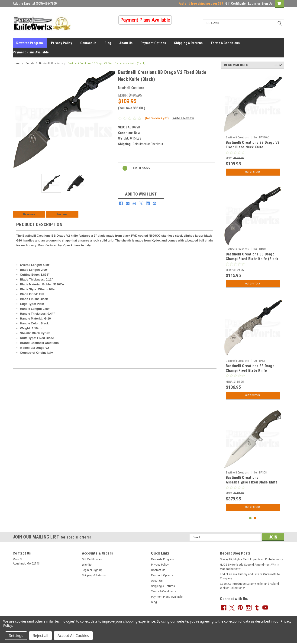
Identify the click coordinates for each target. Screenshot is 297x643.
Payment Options (153, 43)
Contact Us (88, 43)
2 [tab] (255, 518)
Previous (276, 66)
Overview (29, 214)
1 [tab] (250, 518)
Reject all (40, 635)
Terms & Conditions (225, 43)
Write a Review (183, 118)
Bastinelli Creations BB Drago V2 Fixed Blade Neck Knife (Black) (106, 63)
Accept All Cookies (73, 635)
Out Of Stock (252, 172)
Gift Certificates (92, 559)
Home (16, 63)
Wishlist (87, 564)
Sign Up (266, 3)
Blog (107, 43)
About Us (125, 43)
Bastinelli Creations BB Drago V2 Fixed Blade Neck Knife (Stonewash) (253, 147)
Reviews (62, 214)
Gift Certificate (235, 3)
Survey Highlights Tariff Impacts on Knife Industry (251, 559)
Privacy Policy (61, 43)
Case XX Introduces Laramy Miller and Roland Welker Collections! (249, 586)
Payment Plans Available (31, 52)
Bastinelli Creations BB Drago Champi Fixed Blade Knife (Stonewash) (250, 370)
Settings (16, 635)
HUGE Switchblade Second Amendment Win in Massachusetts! (249, 567)
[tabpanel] (252, 126)
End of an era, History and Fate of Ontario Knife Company (250, 576)
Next (280, 66)
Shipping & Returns (188, 43)
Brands (30, 63)
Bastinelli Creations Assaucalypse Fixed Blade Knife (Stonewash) (252, 482)
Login (252, 3)
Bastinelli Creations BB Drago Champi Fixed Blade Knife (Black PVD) (252, 259)
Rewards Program (29, 43)
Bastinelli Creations (51, 63)
